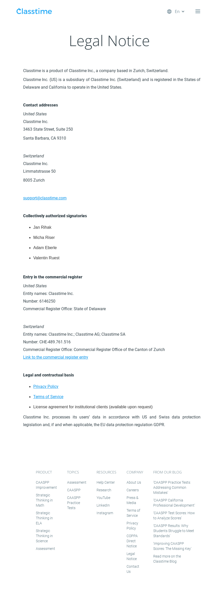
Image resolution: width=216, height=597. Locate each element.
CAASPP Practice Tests (74, 503)
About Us (134, 482)
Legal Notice (132, 556)
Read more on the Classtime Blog (167, 558)
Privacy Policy (45, 386)
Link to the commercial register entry (55, 357)
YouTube (103, 498)
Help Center (106, 482)
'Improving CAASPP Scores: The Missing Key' (172, 546)
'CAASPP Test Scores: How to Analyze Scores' (174, 515)
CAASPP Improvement (46, 485)
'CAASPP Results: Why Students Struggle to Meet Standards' (173, 531)
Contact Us (133, 569)
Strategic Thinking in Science (44, 536)
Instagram (105, 513)
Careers (133, 490)
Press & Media (132, 500)
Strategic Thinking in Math (44, 500)
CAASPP (74, 490)
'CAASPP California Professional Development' (174, 502)
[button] (182, 11)
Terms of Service (48, 396)
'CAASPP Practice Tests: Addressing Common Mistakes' (172, 487)
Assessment (45, 549)
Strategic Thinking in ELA (44, 518)
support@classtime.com (45, 198)
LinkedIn (103, 505)
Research (104, 490)
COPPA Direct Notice (132, 541)
